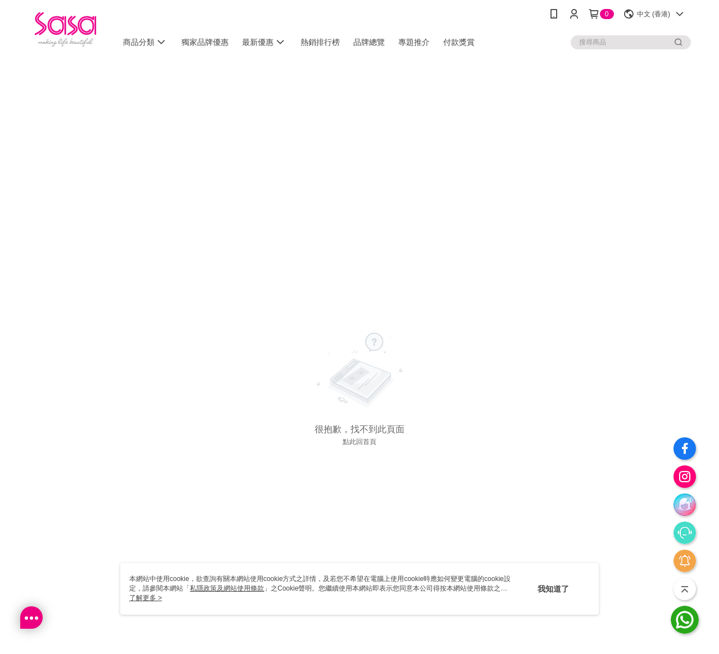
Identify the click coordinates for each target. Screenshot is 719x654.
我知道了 (553, 588)
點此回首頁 (359, 442)
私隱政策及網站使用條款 (227, 588)
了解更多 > (145, 598)
